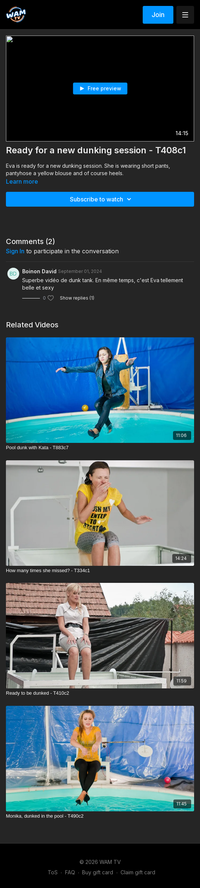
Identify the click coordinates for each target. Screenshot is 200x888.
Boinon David (39, 271)
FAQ (70, 872)
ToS (53, 872)
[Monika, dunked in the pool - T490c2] (100, 816)
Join (158, 15)
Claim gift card (138, 872)
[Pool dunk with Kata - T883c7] (100, 447)
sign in (15, 251)
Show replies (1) (77, 298)
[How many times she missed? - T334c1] (100, 570)
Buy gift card (97, 872)
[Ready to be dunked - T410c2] (100, 693)
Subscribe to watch (101, 199)
